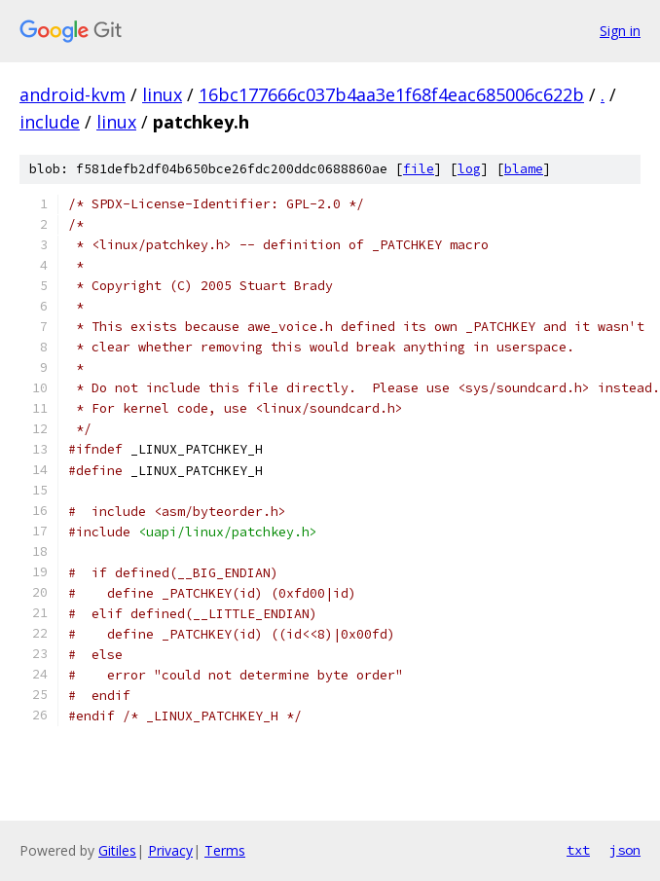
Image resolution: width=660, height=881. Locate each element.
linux (162, 94)
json (625, 850)
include (49, 121)
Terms (224, 850)
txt (578, 850)
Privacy (170, 850)
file (418, 169)
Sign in (620, 30)
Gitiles (117, 850)
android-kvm (72, 94)
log (469, 169)
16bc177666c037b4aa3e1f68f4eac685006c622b (391, 94)
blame (523, 169)
